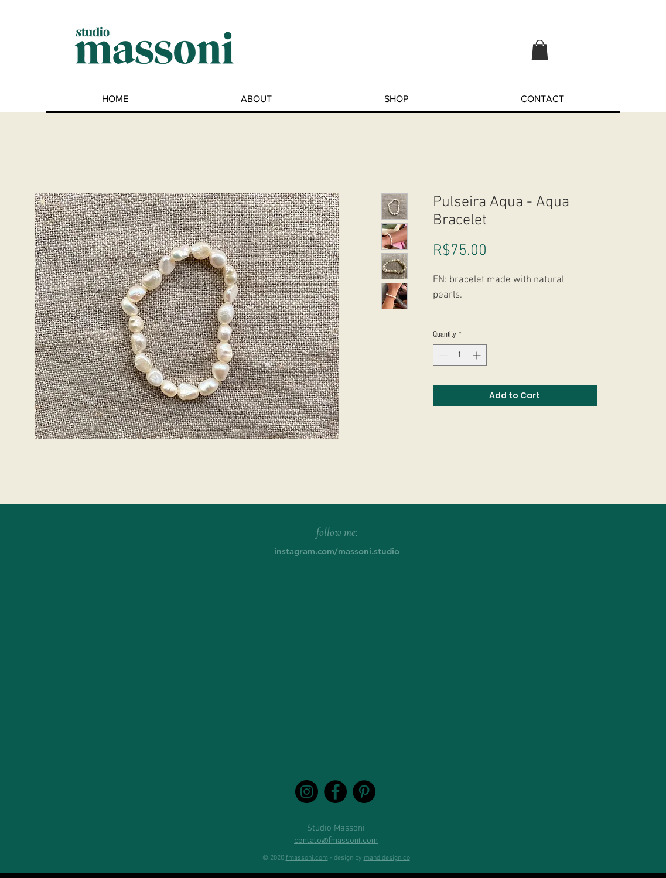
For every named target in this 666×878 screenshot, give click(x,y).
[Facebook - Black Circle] (335, 791)
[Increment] (477, 355)
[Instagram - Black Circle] (306, 791)
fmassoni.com (307, 858)
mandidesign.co (387, 858)
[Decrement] (442, 355)
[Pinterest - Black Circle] (364, 791)
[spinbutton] (459, 355)
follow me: (337, 532)
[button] (539, 50)
